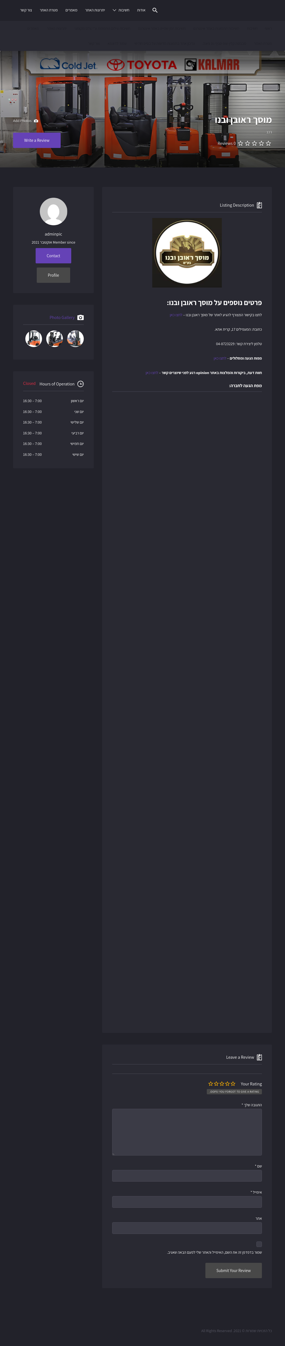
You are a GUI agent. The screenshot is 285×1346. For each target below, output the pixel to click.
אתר (258, 1218)
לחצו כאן (176, 314)
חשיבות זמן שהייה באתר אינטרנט (161, 28)
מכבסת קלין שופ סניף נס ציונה (224, 43)
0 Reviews (227, 143)
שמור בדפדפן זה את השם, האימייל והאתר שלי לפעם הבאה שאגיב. (214, 1252)
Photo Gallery (62, 317)
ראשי (268, 28)
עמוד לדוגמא (116, 43)
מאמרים (71, 10)
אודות (141, 10)
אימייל (256, 1192)
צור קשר (26, 10)
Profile (53, 275)
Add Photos (25, 121)
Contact (53, 255)
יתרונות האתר (95, 10)
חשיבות (124, 10)
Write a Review (37, 140)
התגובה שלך (252, 1104)
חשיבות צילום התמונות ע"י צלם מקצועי (102, 28)
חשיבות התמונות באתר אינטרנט (216, 28)
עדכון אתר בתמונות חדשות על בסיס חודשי (164, 43)
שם (258, 1166)
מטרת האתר (49, 10)
